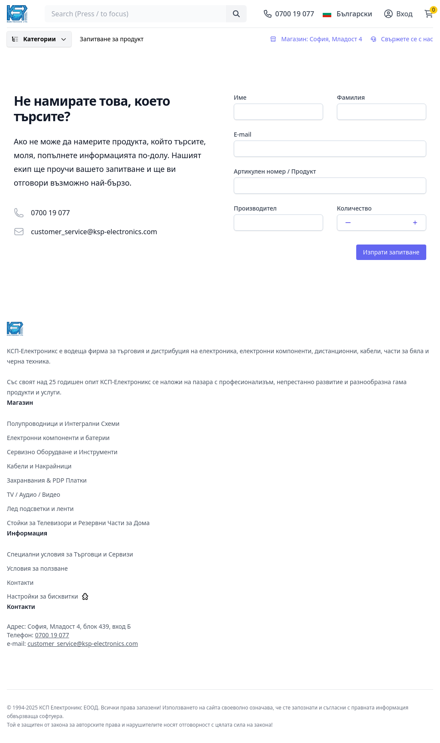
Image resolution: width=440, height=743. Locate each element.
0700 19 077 (50, 212)
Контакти (20, 582)
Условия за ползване (37, 568)
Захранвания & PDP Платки (47, 480)
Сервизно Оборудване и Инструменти (62, 452)
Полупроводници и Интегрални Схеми (63, 423)
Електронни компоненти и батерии (58, 438)
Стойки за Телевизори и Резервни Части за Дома (78, 523)
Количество (354, 208)
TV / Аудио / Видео (33, 494)
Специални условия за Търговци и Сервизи (70, 554)
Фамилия (351, 97)
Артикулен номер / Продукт (275, 171)
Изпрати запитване (391, 252)
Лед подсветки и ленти (40, 509)
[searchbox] (146, 13)
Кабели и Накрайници (39, 466)
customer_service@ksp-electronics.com (94, 231)
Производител (255, 208)
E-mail (242, 134)
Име (240, 97)
